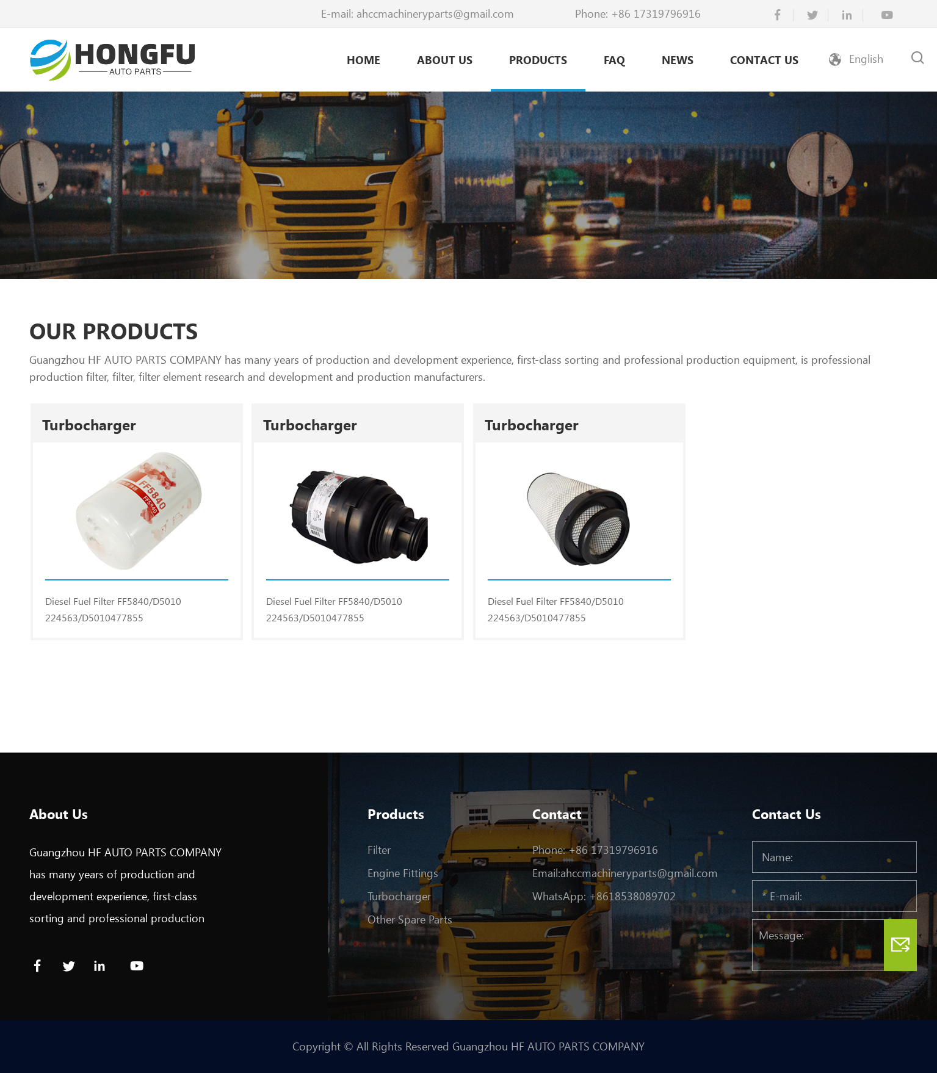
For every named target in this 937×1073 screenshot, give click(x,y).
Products (538, 59)
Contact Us (764, 59)
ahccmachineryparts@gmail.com (435, 13)
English (866, 58)
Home (363, 59)
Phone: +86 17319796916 (595, 849)
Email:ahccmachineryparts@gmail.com (625, 872)
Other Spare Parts (409, 919)
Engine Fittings (402, 872)
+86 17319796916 (656, 13)
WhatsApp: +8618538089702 (604, 896)
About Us (444, 59)
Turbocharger (399, 896)
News (677, 59)
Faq (614, 59)
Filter (379, 849)
